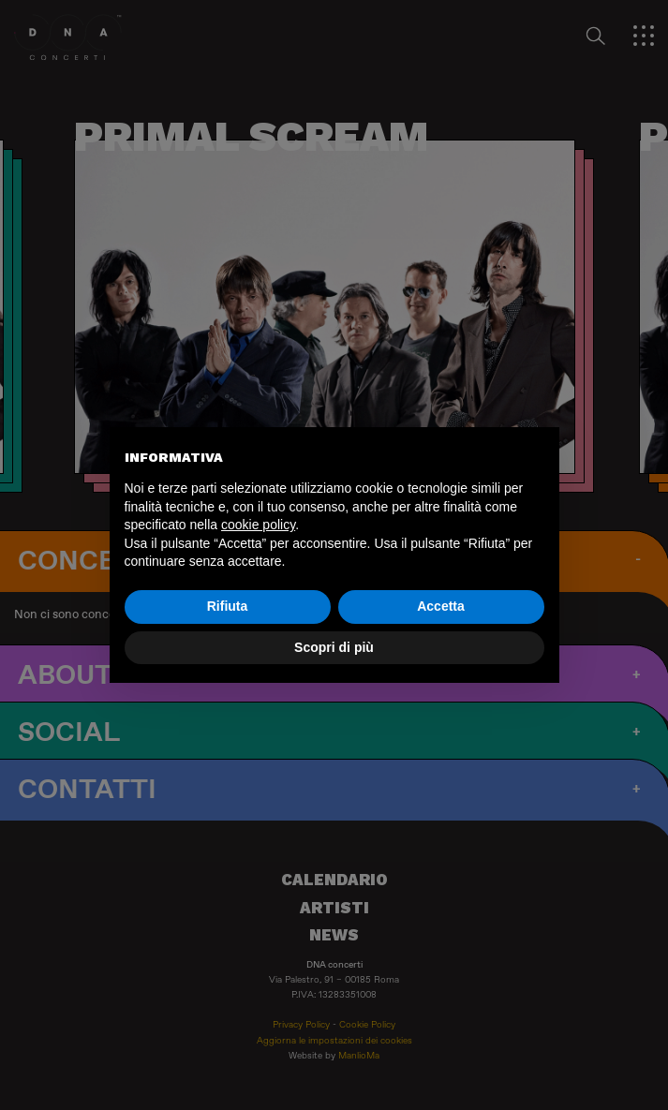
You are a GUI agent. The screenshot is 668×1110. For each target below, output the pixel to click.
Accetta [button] (441, 606)
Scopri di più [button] (334, 647)
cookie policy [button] (258, 524)
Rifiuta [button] (227, 606)
